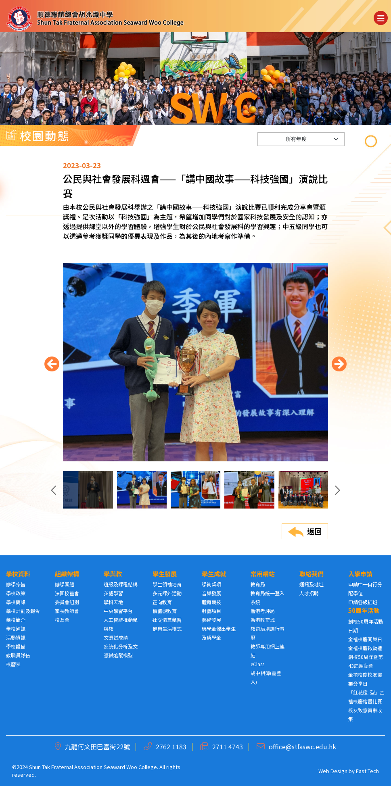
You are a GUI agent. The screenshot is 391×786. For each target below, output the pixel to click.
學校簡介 (15, 619)
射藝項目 (211, 610)
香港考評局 (263, 610)
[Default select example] (301, 160)
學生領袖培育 (167, 584)
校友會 (62, 619)
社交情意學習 (167, 619)
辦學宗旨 (15, 584)
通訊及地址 (311, 584)
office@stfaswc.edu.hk (302, 746)
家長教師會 (67, 610)
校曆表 (13, 664)
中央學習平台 (118, 610)
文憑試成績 (116, 637)
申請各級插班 (362, 601)
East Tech (367, 771)
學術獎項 (211, 584)
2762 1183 (171, 746)
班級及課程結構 (121, 584)
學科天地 (113, 601)
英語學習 (113, 593)
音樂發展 (211, 593)
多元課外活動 (167, 593)
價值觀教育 (165, 610)
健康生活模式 (167, 628)
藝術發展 (211, 619)
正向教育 (162, 601)
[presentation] (51, 391)
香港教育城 (263, 619)
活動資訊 (15, 637)
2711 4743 (227, 746)
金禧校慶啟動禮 (365, 647)
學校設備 (15, 646)
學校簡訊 (15, 601)
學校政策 (15, 593)
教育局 (258, 584)
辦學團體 (64, 584)
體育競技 (211, 601)
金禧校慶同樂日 (365, 639)
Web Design (332, 771)
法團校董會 (67, 593)
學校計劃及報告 (23, 610)
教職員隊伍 (18, 655)
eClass (257, 664)
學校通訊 (15, 628)
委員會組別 (67, 601)
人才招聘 (309, 593)
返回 (305, 557)
